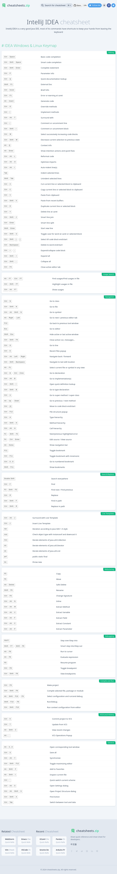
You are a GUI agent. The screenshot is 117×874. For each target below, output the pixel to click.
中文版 (74, 844)
